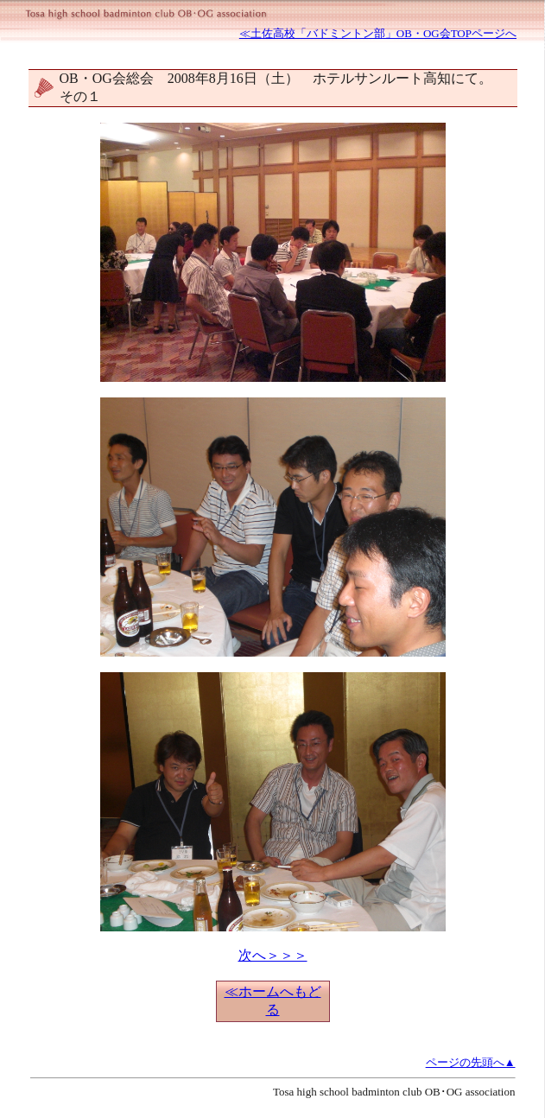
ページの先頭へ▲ (471, 1062)
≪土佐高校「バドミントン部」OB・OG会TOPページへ (377, 33)
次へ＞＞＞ (272, 955)
